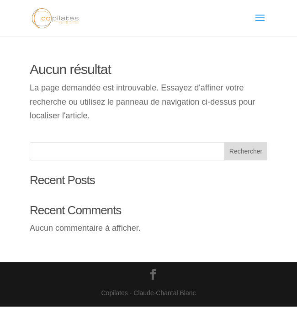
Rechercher (245, 151)
